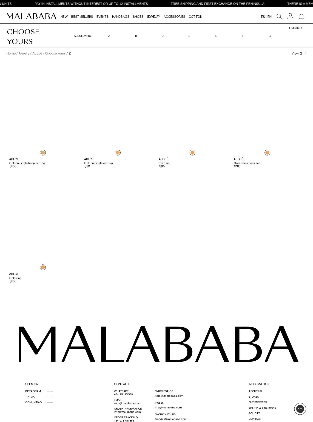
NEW (64, 16)
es (263, 16)
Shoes (138, 16)
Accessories (174, 16)
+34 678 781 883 (124, 420)
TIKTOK (30, 396)
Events (103, 16)
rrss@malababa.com (168, 407)
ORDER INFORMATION (128, 408)
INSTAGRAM (33, 391)
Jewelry (153, 16)
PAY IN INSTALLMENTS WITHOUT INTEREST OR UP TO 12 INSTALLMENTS (95, 4)
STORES (254, 396)
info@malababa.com (127, 411)
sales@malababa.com (169, 395)
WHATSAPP (121, 391)
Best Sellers (82, 16)
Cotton (195, 16)
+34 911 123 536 (123, 394)
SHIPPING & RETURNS (262, 407)
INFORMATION (259, 384)
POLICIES (254, 413)
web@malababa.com (127, 403)
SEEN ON (31, 384)
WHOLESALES (164, 391)
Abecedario (82, 35)
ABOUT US (255, 391)
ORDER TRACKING (126, 417)
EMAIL (118, 399)
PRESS (159, 402)
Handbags (120, 16)
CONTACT (122, 384)
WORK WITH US (165, 414)
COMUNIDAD (33, 402)
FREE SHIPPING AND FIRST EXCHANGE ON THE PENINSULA (222, 4)
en (269, 16)
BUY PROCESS (258, 402)
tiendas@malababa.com (171, 418)
